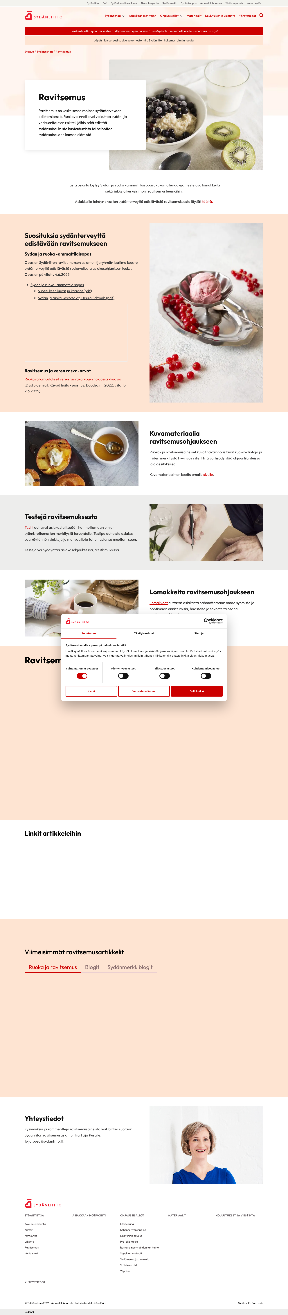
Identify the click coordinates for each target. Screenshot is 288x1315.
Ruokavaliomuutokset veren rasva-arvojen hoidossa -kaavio (73, 379)
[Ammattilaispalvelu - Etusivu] (43, 1203)
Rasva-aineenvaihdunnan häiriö (139, 1247)
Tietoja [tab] (199, 633)
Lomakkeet (159, 602)
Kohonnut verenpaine (133, 1230)
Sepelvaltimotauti (131, 1253)
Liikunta (29, 1241)
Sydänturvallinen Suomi (124, 3)
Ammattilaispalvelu (211, 3)
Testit (29, 527)
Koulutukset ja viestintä (220, 16)
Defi (104, 3)
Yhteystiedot (247, 16)
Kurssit (29, 1230)
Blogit (92, 966)
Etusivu (29, 51)
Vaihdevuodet (128, 1265)
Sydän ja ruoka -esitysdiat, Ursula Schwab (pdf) (76, 297)
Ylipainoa (126, 1271)
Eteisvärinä (127, 1224)
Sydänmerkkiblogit (130, 966)
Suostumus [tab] (89, 633)
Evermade (257, 1303)
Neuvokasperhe (150, 3)
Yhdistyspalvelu (234, 3)
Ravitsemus (32, 1247)
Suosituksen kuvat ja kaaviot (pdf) (65, 290)
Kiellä (91, 691)
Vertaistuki (31, 1253)
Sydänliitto (93, 3)
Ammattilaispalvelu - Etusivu (54, 15)
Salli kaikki (197, 691)
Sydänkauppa (189, 3)
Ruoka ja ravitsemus (53, 966)
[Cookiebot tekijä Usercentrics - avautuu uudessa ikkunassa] (206, 621)
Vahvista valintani (144, 691)
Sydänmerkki (169, 3)
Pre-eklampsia (129, 1241)
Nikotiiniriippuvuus (131, 1235)
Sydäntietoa (113, 16)
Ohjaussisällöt (169, 16)
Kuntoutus (31, 1235)
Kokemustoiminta (35, 1224)
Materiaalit (194, 16)
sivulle (208, 474)
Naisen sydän (254, 3)
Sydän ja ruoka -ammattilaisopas (57, 284)
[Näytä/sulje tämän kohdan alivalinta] (123, 16)
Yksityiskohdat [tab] (144, 633)
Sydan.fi (29, 1312)
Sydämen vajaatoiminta (135, 1259)
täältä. (207, 201)
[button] (261, 16)
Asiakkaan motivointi (142, 16)
